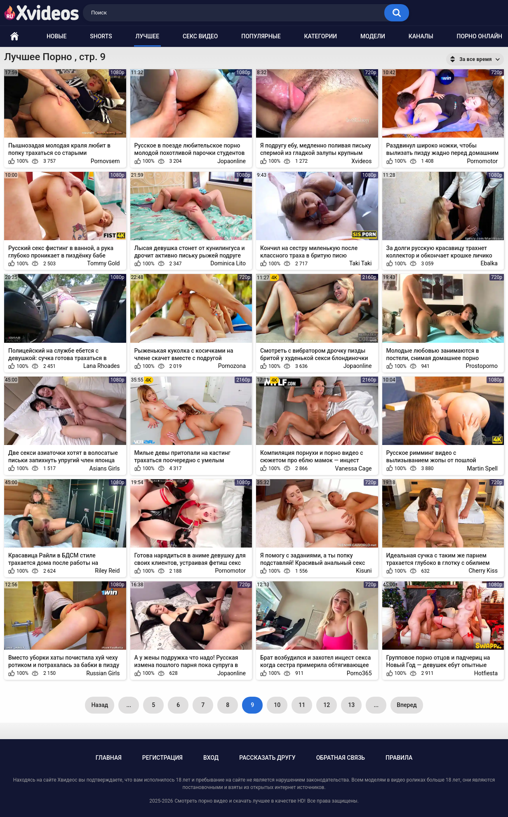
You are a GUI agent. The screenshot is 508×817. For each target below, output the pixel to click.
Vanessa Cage (353, 468)
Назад (99, 705)
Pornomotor (482, 161)
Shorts (101, 36)
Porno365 (359, 673)
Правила (399, 757)
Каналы (421, 36)
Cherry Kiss (483, 570)
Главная (109, 757)
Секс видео (200, 36)
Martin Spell (482, 468)
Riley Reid (107, 570)
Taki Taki (360, 263)
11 (302, 705)
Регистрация (162, 757)
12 (326, 705)
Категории (320, 36)
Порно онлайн (479, 36)
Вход (211, 757)
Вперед (406, 705)
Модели (372, 36)
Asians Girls (104, 468)
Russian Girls (103, 673)
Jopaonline (231, 161)
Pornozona (232, 366)
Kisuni (364, 570)
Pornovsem (105, 161)
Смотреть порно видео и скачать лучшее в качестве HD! (239, 801)
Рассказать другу (267, 757)
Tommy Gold (103, 263)
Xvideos (361, 161)
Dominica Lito (228, 263)
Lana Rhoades (101, 366)
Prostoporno (482, 366)
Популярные (260, 36)
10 (277, 705)
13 (351, 705)
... (128, 705)
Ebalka (489, 263)
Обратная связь (340, 757)
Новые (56, 36)
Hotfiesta (486, 673)
